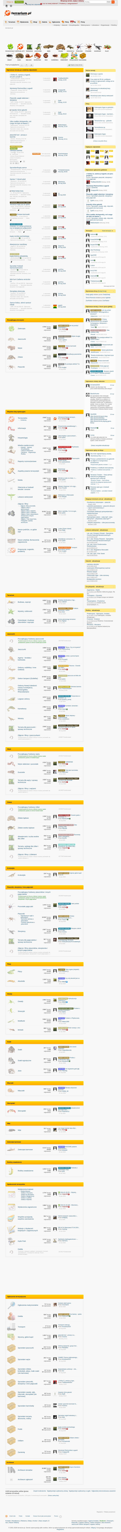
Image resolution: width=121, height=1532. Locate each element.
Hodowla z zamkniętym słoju (67, 1168)
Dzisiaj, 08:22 (62, 114)
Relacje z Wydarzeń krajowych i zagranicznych (28, 1229)
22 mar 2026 (62, 420)
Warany (21, 718)
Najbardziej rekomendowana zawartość (104, 1491)
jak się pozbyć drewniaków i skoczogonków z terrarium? (100, 312)
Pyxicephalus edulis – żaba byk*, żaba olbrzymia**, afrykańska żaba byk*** (99, 518)
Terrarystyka (22, 418)
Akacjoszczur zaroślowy (18, 244)
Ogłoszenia (56, 22)
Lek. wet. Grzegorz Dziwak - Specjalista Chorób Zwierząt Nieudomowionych (100, 534)
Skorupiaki (11, 1103)
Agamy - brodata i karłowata (24, 659)
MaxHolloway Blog (96, 456)
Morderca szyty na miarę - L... (67, 478)
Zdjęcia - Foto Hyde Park (28, 519)
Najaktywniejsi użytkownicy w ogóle (79, 1491)
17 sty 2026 (62, 1472)
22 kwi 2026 (62, 1318)
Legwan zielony (24, 699)
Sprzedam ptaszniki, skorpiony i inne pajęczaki (20, 83)
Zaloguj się (10, 2)
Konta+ (35, 1521)
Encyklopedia (25, 449)
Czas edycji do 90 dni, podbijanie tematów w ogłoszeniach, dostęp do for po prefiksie (102, 81)
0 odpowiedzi (46, 78)
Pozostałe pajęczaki (25, 906)
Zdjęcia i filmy (23, 504)
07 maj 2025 (62, 1072)
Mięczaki (10, 1083)
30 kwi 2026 (62, 1306)
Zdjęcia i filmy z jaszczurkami (25, 508)
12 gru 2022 (62, 877)
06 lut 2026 (62, 671)
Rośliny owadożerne (14, 1162)
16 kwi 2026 (62, 1407)
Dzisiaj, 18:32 (62, 91)
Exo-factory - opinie (76, 1314)
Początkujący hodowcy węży (29, 754)
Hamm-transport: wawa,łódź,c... (68, 1216)
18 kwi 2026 (62, 774)
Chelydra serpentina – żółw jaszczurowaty (101, 522)
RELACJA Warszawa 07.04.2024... (69, 1227)
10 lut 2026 (62, 711)
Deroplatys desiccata (17, 291)
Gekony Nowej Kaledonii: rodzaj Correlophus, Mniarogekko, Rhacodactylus (17, 158)
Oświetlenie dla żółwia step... (67, 846)
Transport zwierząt (63, 1325)
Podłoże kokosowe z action (68, 609)
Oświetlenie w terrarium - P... (67, 539)
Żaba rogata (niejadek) (72, 969)
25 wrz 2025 (62, 1063)
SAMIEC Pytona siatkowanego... (68, 1357)
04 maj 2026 (62, 369)
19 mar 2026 (62, 661)
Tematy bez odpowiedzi (34, 4)
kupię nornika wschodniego (19, 236)
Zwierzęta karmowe (14, 1142)
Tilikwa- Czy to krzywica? (72, 647)
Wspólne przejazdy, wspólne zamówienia (26, 1218)
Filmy (67, 22)
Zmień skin (12, 1516)
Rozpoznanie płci (107, 345)
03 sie (112, 428)
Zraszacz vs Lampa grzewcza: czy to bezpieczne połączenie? (21, 227)
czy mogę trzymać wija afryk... (67, 1128)
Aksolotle (21, 981)
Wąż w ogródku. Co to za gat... (67, 511)
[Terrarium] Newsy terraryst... (67, 417)
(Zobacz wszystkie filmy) (100, 141)
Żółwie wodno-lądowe (26, 828)
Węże (27, 218)
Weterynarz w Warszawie (66, 495)
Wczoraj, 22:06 (62, 155)
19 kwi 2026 (62, 1013)
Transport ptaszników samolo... (67, 548)
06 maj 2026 (62, 1328)
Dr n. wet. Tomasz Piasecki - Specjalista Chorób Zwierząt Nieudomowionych (100, 540)
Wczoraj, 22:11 (62, 139)
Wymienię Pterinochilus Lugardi (21, 88)
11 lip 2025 (62, 622)
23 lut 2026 (62, 943)
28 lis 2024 (62, 850)
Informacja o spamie (96, 74)
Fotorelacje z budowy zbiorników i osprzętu (26, 621)
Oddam (20, 1441)
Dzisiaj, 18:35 (62, 80)
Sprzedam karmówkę (26, 1406)
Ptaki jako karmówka (71, 770)
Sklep (30, 1521)
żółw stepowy (62, 1477)
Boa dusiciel (106, 1522)
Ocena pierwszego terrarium (67, 619)
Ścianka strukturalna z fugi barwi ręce (102, 355)
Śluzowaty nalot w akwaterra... (69, 835)
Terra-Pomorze (91, 297)
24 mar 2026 (62, 1023)
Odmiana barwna (16, 150)
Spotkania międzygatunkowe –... (68, 1239)
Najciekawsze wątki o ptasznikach (27, 916)
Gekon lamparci (95, 1522)
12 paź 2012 (62, 490)
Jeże (19, 1071)
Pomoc (56, 1516)
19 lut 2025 (62, 840)
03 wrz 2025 (62, 553)
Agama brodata (93, 1521)
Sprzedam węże (24, 1359)
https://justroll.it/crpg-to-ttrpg (98, 416)
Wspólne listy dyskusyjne (16, 412)
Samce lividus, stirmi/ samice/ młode (20, 304)
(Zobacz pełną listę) (53, 1495)
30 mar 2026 (62, 472)
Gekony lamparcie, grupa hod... (67, 1346)
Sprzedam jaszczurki (26, 1348)
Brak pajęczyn (104, 366)
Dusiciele (21, 772)
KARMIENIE (69, 762)
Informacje (22, 428)
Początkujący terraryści (16, 218)
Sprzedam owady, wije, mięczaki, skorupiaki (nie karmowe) (20, 115)
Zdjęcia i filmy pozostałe (28, 506)
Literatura (24, 452)
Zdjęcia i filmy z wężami (28, 511)
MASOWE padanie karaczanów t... (67, 1147)
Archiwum (10, 1462)
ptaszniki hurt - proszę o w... (66, 1335)
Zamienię (12, 94)
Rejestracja (19, 2)
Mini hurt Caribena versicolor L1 (20, 280)
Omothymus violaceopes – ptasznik (98, 502)
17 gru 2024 (62, 701)
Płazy (9, 964)
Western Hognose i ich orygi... (67, 486)
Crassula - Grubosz (93, 619)
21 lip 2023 (62, 1052)
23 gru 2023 (62, 1196)
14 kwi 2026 (62, 341)
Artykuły (23, 447)
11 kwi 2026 (62, 1242)
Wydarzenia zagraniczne (27, 1207)
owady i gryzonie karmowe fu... (67, 1404)
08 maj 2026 (62, 295)
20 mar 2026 (62, 651)
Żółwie (20, 357)
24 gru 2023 (62, 1208)
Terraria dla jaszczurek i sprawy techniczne (20, 209)
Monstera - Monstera (94, 624)
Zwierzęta (21, 328)
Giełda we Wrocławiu (27, 1194)
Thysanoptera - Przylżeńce (96, 601)
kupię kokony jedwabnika (19, 256)
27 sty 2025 (62, 1113)
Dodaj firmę (102, 291)
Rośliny (23, 454)
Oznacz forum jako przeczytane (42, 1516)
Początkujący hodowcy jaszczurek (31, 639)
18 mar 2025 (62, 532)
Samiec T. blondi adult (18, 179)
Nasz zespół (43, 1521)
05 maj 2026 (62, 921)
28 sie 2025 (62, 1173)
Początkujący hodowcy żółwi (28, 807)
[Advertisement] (75, 13)
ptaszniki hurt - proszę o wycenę (18, 136)
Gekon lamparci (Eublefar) (28, 678)
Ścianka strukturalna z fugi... (67, 600)
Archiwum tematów (25, 1470)
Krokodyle (11, 868)
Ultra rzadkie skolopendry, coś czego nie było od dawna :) (20, 122)
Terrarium (11, 22)
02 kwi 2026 (62, 439)
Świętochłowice (25, 1191)
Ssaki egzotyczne (24, 1060)
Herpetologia (23, 438)
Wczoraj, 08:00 (62, 172)
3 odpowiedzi (46, 269)
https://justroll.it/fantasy (97, 418)
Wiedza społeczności (26, 445)
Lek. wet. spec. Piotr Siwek (96, 553)
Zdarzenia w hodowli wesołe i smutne (26, 488)
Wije (8, 1123)
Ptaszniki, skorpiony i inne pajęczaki (20, 887)
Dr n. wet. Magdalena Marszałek (97, 550)
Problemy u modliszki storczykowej (101, 468)
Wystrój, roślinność (25, 611)
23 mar (112, 385)
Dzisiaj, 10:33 (62, 102)
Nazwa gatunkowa (107, 350)
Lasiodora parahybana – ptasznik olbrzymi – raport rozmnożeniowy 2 (101, 507)
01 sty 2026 (62, 1031)
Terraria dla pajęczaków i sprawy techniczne (27, 941)
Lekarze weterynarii (27, 450)
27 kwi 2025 (62, 721)
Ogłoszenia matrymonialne (28, 1305)
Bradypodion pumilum (94, 579)
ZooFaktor (89, 300)
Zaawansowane (116, 2)
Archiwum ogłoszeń (25, 1479)
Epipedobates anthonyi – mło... (67, 1369)
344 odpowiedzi (46, 153)
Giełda (20, 1249)
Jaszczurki (15, 154)
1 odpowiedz (46, 205)
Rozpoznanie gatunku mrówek (99, 464)
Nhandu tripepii (92, 572)
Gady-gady (89, 294)
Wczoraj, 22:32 (62, 126)
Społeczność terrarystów (16, 1184)
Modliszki (21, 1021)
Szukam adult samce (64, 1303)
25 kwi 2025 (62, 983)
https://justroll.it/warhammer (98, 419)
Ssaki (9, 1042)
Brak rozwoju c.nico (74, 1028)
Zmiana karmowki (23, 214)
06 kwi (112, 435)
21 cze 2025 (62, 1093)
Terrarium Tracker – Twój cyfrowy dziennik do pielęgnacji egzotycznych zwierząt (101, 476)
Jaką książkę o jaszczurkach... (67, 436)
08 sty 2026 (62, 498)
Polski (20, 1516)
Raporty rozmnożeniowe (27, 461)
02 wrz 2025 (62, 613)
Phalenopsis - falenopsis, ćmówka (98, 613)
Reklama (24, 1521)
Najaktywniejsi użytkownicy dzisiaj (57, 1491)
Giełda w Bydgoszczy (27, 1196)
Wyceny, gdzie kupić (16, 142)
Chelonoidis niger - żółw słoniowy (98, 575)
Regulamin (100, 1512)
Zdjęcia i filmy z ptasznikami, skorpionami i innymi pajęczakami (29, 515)
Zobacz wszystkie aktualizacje (100, 445)
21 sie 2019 (62, 542)
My (73, 22)
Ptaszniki (21, 367)
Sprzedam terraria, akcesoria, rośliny (25, 1417)
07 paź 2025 (62, 359)
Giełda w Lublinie (26, 1198)
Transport (21, 1327)
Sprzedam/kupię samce (18, 168)
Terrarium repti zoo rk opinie (20, 204)
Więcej (93, 1528)
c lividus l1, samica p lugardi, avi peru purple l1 (20, 76)
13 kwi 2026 (62, 1004)
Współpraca (16, 1521)
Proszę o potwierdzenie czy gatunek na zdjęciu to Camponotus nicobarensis (102, 460)
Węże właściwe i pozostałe (28, 764)
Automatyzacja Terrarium (65, 940)
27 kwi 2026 (62, 603)
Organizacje (32, 452)
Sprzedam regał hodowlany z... (67, 1415)
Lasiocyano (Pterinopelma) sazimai (98, 568)
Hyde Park (22, 1241)
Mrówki (20, 1030)
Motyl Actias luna (17, 191)
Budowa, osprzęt (24, 602)
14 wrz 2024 (62, 430)
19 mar (112, 414)
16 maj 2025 (62, 820)
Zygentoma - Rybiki (93, 590)
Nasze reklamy (14, 1522)
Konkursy (23, 420)
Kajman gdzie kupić (76, 873)
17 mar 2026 (62, 481)
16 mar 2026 (62, 783)
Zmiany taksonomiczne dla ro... (66, 917)
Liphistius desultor (93, 564)
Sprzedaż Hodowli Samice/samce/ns (16, 267)
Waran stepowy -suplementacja (67, 716)
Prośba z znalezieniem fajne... (66, 1058)
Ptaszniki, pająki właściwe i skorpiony (19, 99)
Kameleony (22, 709)
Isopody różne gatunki (19, 110)
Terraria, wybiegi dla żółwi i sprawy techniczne (28, 847)
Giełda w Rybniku (26, 1199)
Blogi (35, 22)
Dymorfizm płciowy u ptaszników (27, 919)
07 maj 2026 (62, 331)
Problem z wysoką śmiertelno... (69, 1009)
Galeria (44, 22)
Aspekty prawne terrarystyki (28, 471)
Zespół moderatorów (39, 1491)
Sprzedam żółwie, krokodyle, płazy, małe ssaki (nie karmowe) (28, 1371)
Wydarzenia (24, 22)
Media (20, 480)
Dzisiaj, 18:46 (62, 1481)
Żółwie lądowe (23, 818)
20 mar (112, 394)
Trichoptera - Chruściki (94, 595)
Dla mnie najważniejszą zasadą (100, 454)
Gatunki (29, 447)
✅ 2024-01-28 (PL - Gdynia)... (67, 1192)
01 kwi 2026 (62, 1152)
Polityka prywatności (109, 1512)
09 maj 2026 (62, 183)
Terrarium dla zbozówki (65, 780)
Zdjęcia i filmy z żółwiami (28, 512)
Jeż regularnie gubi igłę (72, 1069)
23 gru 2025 (62, 765)
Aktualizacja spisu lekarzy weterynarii (101, 95)
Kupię (29, 240)
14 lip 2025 (62, 463)
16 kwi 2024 (62, 1231)
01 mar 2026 (62, 452)
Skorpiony (21, 931)
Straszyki (21, 1011)
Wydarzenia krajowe (25, 1189)
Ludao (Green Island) (64, 528)
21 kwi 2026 (62, 934)
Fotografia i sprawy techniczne (27, 521)
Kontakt (28, 1516)
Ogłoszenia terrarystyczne (17, 80)
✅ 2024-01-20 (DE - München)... (68, 1205)
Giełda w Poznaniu (26, 1193)
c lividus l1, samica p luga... (66, 1381)
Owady (9, 994)
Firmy (83, 22)
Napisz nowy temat (75, 65)
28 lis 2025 (62, 973)
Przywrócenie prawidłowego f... (67, 426)
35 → (16, 163)
